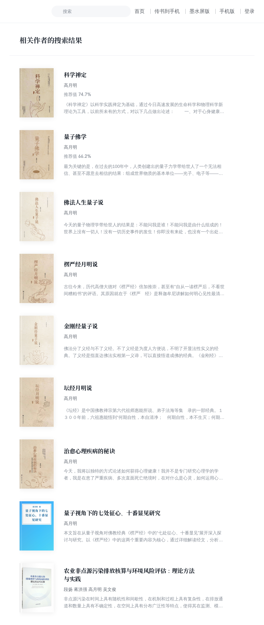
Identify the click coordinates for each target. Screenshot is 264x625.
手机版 (227, 11)
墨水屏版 (199, 11)
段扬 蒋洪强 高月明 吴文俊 (90, 589)
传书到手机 (167, 11)
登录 (249, 11)
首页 (140, 11)
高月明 (70, 85)
